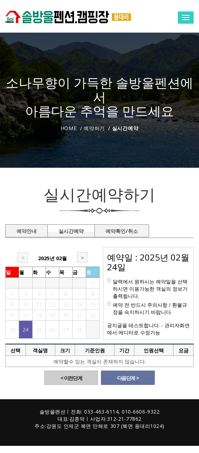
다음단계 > (128, 378)
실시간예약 (71, 230)
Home (69, 128)
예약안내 (27, 230)
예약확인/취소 (122, 230)
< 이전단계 (71, 378)
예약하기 (94, 128)
